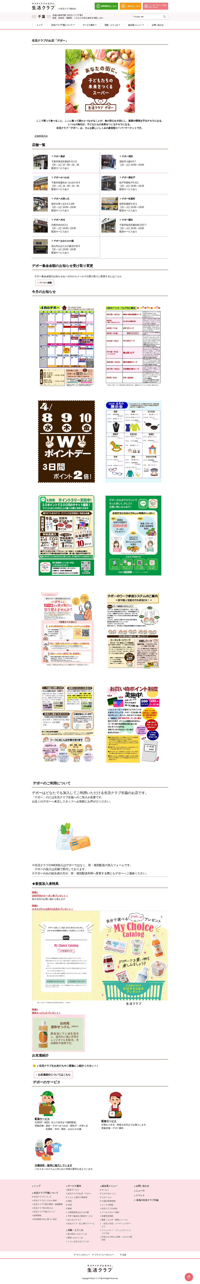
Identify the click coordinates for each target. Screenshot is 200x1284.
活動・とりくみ (75, 1230)
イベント (140, 1195)
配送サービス (73, 1190)
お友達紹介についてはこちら (54, 1074)
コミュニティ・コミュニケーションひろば (116, 1231)
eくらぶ (106, 1189)
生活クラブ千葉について (46, 1193)
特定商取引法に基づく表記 (45, 1219)
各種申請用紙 (107, 1216)
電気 (70, 1201)
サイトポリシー (83, 1255)
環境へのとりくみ (75, 1238)
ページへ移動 (45, 282)
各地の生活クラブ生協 (147, 1200)
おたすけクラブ (74, 1220)
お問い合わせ (142, 1186)
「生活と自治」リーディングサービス (116, 1225)
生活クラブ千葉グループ (44, 1212)
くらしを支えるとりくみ (78, 1241)
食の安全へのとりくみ (77, 1234)
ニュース (140, 1190)
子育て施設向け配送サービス (80, 1216)
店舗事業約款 (41, 136)
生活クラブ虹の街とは (43, 1208)
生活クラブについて (43, 1196)
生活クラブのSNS (109, 1208)
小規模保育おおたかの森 (78, 1212)
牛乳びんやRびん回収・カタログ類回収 (117, 1238)
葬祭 (70, 1208)
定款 (124, 1255)
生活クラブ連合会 (68, 9)
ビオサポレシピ (109, 1193)
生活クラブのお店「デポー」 (80, 1193)
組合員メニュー (109, 1186)
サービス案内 (74, 1186)
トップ (37, 1186)
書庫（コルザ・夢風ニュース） (115, 1220)
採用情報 (37, 1215)
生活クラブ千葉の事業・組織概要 (48, 1204)
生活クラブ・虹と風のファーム (81, 1223)
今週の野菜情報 (109, 1201)
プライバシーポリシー (104, 1255)
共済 (70, 1204)
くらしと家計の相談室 (78, 1197)
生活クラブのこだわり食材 (45, 1200)
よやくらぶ (107, 1197)
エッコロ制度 (107, 1205)
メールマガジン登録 (110, 1212)
